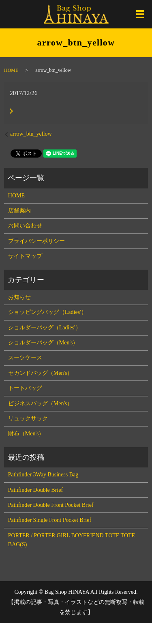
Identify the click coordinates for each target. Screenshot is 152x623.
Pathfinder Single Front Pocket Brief (49, 520)
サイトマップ (25, 256)
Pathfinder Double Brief (35, 490)
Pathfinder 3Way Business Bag (43, 475)
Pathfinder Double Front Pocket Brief (51, 505)
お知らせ (19, 297)
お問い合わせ (25, 226)
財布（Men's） (26, 433)
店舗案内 (19, 211)
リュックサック (28, 418)
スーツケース (25, 358)
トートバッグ (25, 388)
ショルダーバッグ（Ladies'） (44, 327)
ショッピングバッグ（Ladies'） (47, 312)
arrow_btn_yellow (31, 134)
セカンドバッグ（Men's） (40, 373)
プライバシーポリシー (36, 241)
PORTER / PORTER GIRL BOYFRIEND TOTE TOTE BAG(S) (71, 539)
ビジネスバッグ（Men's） (40, 403)
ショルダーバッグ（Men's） (43, 343)
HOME (11, 70)
